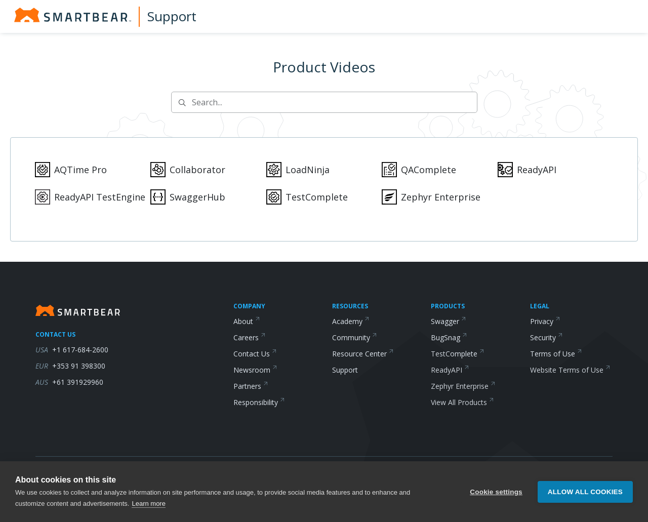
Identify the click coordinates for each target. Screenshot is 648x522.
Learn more (148, 508)
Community (354, 337)
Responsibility (259, 402)
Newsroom (255, 370)
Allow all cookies (585, 496)
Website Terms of (570, 370)
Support (171, 16)
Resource (363, 353)
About (246, 321)
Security (546, 337)
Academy (351, 321)
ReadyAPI (450, 370)
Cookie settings (496, 496)
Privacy (545, 321)
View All (462, 402)
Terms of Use (556, 353)
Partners (250, 386)
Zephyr (463, 386)
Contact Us (255, 353)
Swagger (448, 321)
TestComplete (457, 353)
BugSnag (449, 337)
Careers (249, 337)
